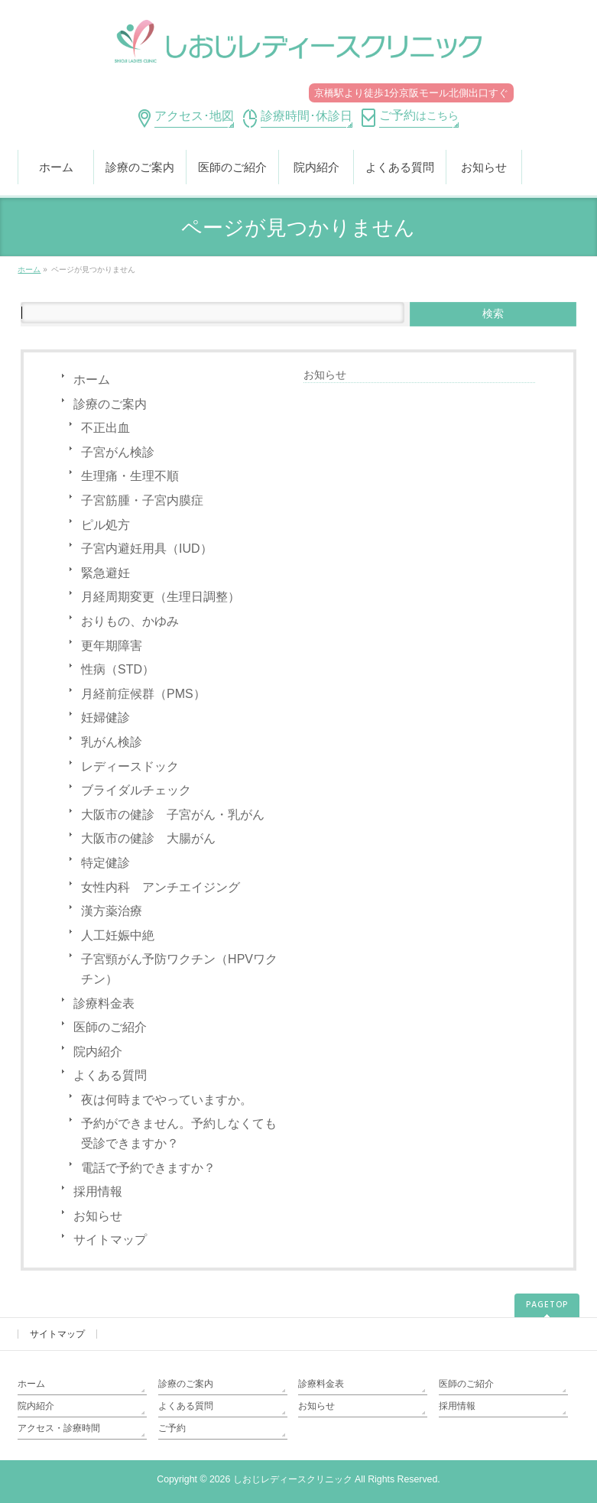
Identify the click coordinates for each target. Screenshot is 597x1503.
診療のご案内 (110, 404)
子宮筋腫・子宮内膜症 (142, 500)
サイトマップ (110, 1239)
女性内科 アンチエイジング (160, 887)
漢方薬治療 (111, 910)
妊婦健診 (105, 717)
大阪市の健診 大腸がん (148, 838)
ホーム (91, 379)
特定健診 (105, 862)
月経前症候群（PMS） (143, 693)
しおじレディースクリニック (292, 1479)
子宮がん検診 (117, 452)
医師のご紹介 (110, 1027)
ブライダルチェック (136, 790)
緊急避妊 (105, 572)
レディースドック (130, 766)
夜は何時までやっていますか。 (166, 1099)
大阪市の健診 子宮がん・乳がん (172, 814)
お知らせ (97, 1215)
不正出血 (105, 427)
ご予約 (172, 1428)
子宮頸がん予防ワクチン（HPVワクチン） (179, 969)
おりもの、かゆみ (130, 621)
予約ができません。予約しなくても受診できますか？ (179, 1133)
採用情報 (97, 1191)
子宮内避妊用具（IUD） (147, 548)
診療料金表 (104, 1003)
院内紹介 (97, 1051)
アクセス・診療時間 (59, 1428)
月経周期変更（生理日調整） (160, 596)
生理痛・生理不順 (130, 475)
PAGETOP (547, 1305)
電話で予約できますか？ (148, 1167)
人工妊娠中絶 (117, 935)
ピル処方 (105, 524)
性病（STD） (117, 669)
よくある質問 (110, 1075)
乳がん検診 (111, 741)
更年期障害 (111, 645)
